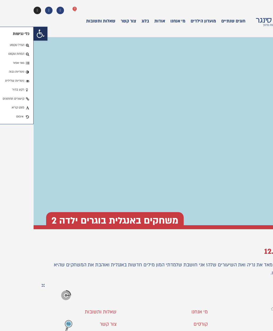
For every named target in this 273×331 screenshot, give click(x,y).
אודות (126, 21)
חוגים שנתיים (200, 21)
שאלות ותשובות (67, 21)
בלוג (111, 21)
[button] (7, 34)
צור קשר (95, 21)
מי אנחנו (144, 21)
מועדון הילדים (169, 21)
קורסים (167, 324)
